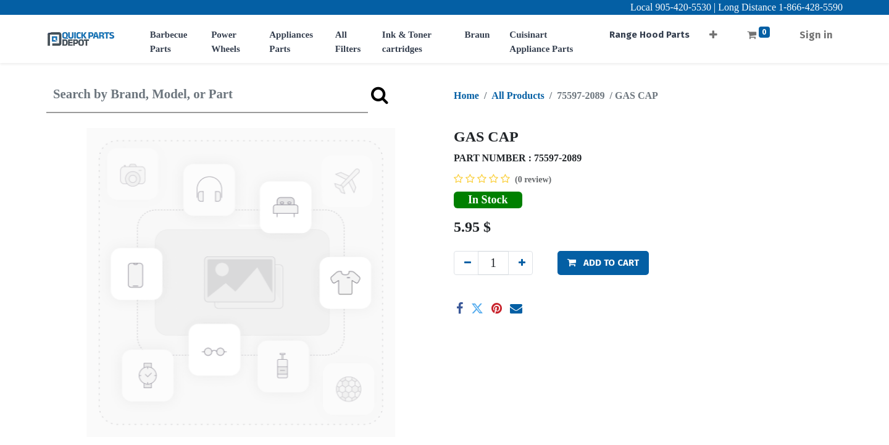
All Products (517, 95)
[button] (713, 31)
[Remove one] (466, 263)
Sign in (816, 35)
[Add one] (520, 263)
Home (466, 95)
